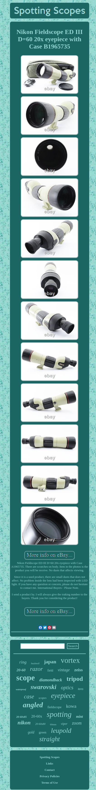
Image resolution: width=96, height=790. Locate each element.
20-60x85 (21, 716)
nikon (24, 723)
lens (80, 689)
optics (67, 687)
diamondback (50, 680)
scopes (43, 698)
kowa (71, 706)
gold (31, 732)
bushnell (35, 663)
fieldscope (54, 707)
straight (49, 739)
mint (79, 716)
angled (33, 705)
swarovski (44, 686)
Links (49, 763)
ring (23, 662)
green (42, 732)
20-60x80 (40, 724)
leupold (61, 730)
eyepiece (63, 696)
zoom (76, 723)
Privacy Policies (50, 776)
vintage (64, 670)
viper (64, 724)
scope (25, 677)
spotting (59, 714)
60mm (53, 724)
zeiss (78, 669)
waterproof (21, 689)
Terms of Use (49, 782)
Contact (49, 770)
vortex (70, 660)
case (29, 696)
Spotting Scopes (50, 757)
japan (50, 661)
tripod (74, 678)
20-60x (36, 716)
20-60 (21, 670)
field (50, 670)
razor (36, 669)
